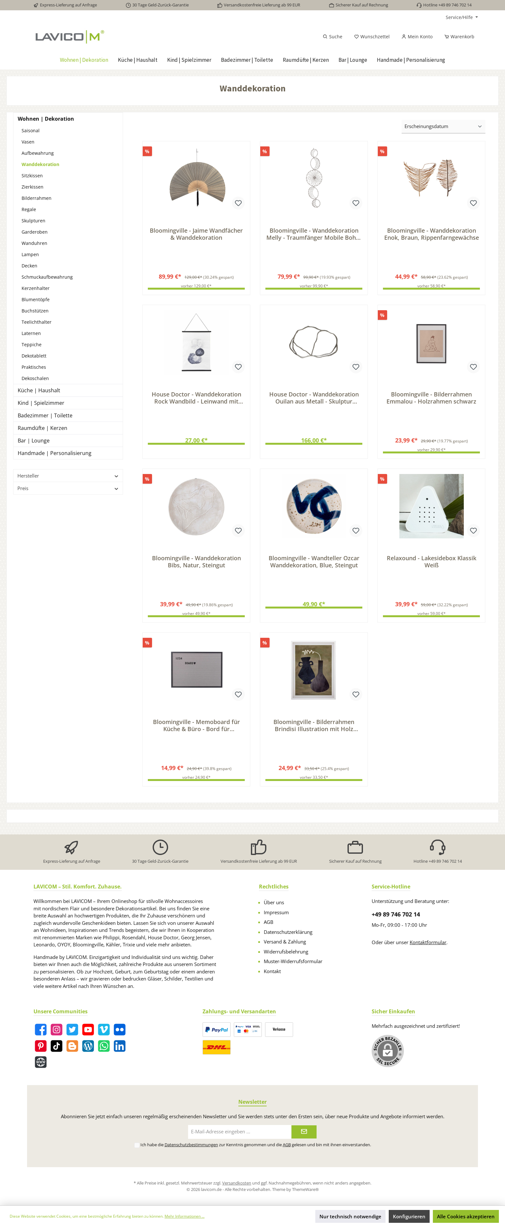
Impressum (276, 912)
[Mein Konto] (417, 36)
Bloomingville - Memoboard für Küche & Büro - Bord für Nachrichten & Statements (196, 729)
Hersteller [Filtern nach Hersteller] (68, 475)
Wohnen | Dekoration (46, 118)
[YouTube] (88, 1029)
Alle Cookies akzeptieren (466, 1216)
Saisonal (31, 130)
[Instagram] (56, 1029)
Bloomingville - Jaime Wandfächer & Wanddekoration (196, 234)
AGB (268, 922)
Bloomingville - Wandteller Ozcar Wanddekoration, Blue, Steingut (314, 564)
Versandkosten (236, 1183)
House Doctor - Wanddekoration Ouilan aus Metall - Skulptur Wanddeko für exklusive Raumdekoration (314, 399)
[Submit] (304, 1132)
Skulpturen (33, 221)
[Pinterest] (40, 1046)
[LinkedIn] (119, 1046)
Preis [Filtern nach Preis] (68, 488)
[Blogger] (72, 1046)
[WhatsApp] (104, 1046)
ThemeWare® (305, 1189)
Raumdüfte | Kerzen (42, 428)
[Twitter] (72, 1029)
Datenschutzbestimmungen (191, 1145)
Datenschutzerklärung (288, 932)
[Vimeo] (104, 1029)
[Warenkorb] (457, 36)
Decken (29, 266)
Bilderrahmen (37, 198)
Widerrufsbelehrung (286, 951)
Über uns (274, 902)
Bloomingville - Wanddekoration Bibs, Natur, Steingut (196, 564)
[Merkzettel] (372, 36)
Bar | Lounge (34, 440)
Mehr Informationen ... (185, 1216)
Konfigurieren (409, 1216)
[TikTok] (56, 1046)
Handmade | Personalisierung (54, 453)
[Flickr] (119, 1029)
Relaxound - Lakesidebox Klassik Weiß (431, 564)
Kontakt (272, 971)
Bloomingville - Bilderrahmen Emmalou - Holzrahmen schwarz (431, 399)
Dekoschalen (35, 378)
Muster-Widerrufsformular (293, 961)
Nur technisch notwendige (350, 1216)
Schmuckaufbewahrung (47, 277)
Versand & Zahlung (285, 941)
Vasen (28, 142)
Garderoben (35, 232)
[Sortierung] (443, 127)
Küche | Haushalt (39, 390)
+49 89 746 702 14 (396, 914)
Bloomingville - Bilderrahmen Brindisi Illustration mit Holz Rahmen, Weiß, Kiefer (313, 729)
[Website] (40, 1062)
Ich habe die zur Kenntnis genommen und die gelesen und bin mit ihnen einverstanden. (255, 1145)
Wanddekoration (40, 164)
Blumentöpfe (36, 299)
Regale (29, 209)
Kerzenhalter (36, 288)
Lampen (30, 254)
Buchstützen (35, 311)
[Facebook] (40, 1029)
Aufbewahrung (38, 153)
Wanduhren (34, 243)
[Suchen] (333, 36)
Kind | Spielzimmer (41, 402)
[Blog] (88, 1046)
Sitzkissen (32, 175)
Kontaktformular (428, 942)
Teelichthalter (37, 322)
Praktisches (34, 367)
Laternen (31, 333)
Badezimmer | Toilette (45, 415)
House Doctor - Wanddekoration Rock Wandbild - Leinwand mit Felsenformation (196, 399)
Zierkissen (32, 187)
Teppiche (32, 344)
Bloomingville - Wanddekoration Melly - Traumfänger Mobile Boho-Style (313, 234)
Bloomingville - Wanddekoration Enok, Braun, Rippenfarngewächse (431, 234)
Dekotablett (34, 356)
